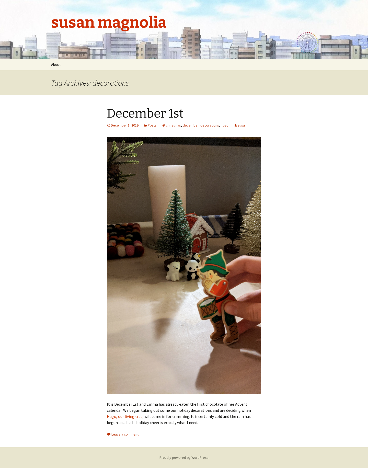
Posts (152, 125)
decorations (209, 125)
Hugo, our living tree (125, 416)
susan (242, 125)
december (191, 125)
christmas (173, 125)
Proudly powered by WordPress (184, 457)
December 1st (145, 113)
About (56, 64)
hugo (224, 125)
